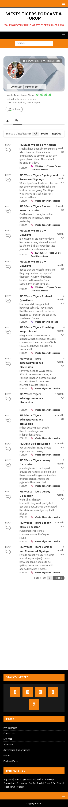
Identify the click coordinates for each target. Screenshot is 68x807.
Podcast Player (11, 761)
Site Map (8, 738)
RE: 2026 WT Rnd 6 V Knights (38, 144)
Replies (56, 133)
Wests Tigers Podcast (46, 322)
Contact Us (9, 733)
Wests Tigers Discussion (48, 201)
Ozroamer (22, 783)
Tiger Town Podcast (13, 786)
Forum (6, 755)
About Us (8, 744)
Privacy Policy (10, 727)
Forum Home (31, 61)
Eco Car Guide (36, 783)
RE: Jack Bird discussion (35, 443)
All (35, 133)
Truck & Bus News (53, 783)
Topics (44, 133)
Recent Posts (51, 61)
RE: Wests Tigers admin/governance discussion (31, 362)
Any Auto (8, 779)
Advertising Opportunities (16, 750)
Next (59, 578)
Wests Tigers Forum (24, 779)
